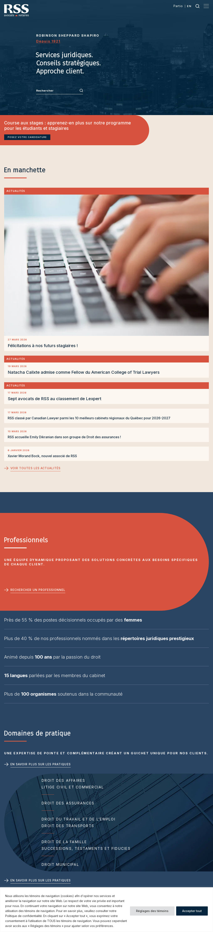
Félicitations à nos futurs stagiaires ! (43, 345)
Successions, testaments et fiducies (86, 848)
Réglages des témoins (152, 911)
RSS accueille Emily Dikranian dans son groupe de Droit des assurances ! (64, 437)
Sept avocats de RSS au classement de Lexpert (54, 398)
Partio (178, 6)
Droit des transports (68, 826)
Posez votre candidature (27, 137)
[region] (106, 909)
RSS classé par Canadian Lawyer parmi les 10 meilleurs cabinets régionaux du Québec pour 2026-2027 (89, 418)
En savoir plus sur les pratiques (40, 764)
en (189, 6)
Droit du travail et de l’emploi (78, 819)
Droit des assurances (68, 803)
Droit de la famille (64, 842)
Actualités (15, 190)
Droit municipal (60, 865)
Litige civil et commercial (73, 787)
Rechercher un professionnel (37, 590)
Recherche (197, 6)
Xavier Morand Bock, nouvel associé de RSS (42, 456)
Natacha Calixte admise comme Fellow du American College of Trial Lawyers (84, 372)
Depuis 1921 (48, 41)
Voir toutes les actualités (35, 468)
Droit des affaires (63, 780)
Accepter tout (192, 911)
